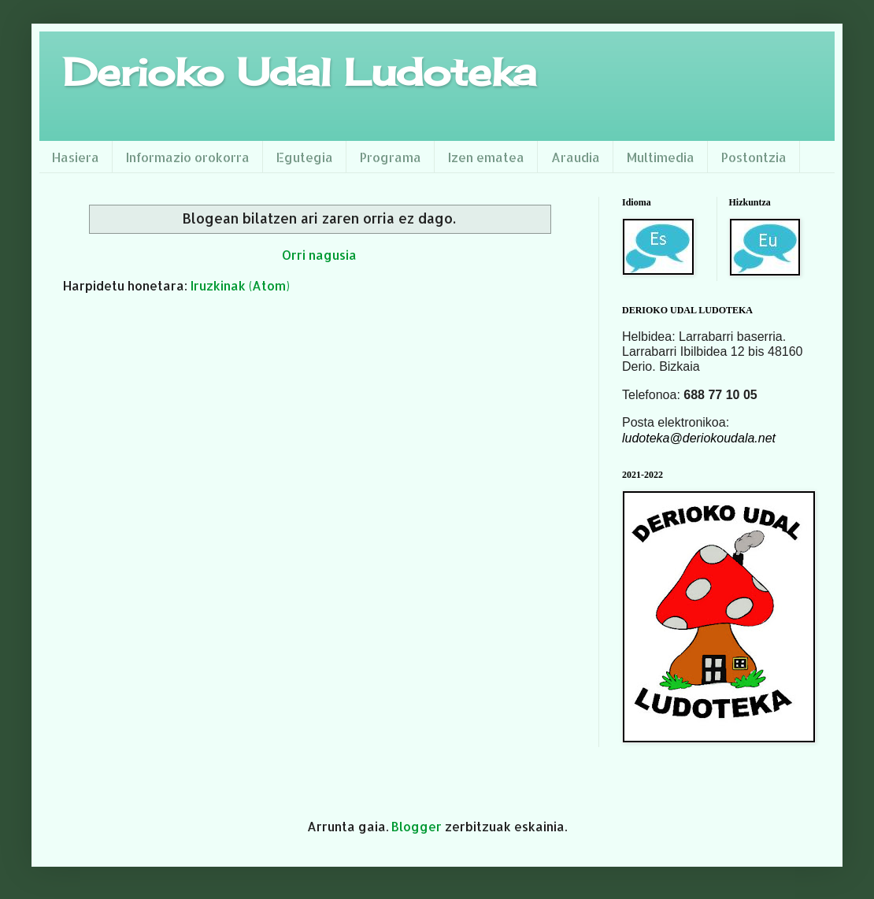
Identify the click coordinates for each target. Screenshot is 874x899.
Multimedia (660, 157)
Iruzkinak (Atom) (240, 285)
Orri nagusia (319, 254)
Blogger (416, 826)
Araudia (575, 157)
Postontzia (754, 157)
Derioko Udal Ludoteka (299, 72)
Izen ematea (486, 157)
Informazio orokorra (188, 157)
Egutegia (304, 157)
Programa (390, 157)
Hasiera (75, 157)
